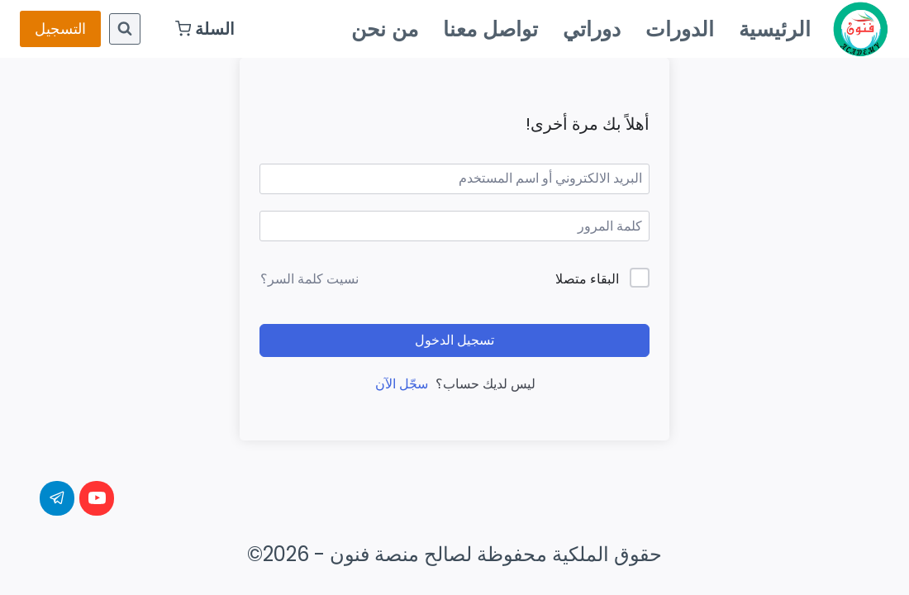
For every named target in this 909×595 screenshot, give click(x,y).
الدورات (679, 28)
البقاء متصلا (587, 278)
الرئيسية (775, 28)
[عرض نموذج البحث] (124, 29)
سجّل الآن (401, 383)
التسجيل (60, 28)
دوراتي (592, 28)
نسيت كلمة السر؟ (309, 278)
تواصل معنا (490, 28)
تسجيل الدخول (454, 340)
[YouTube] (96, 498)
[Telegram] (57, 498)
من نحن (384, 28)
